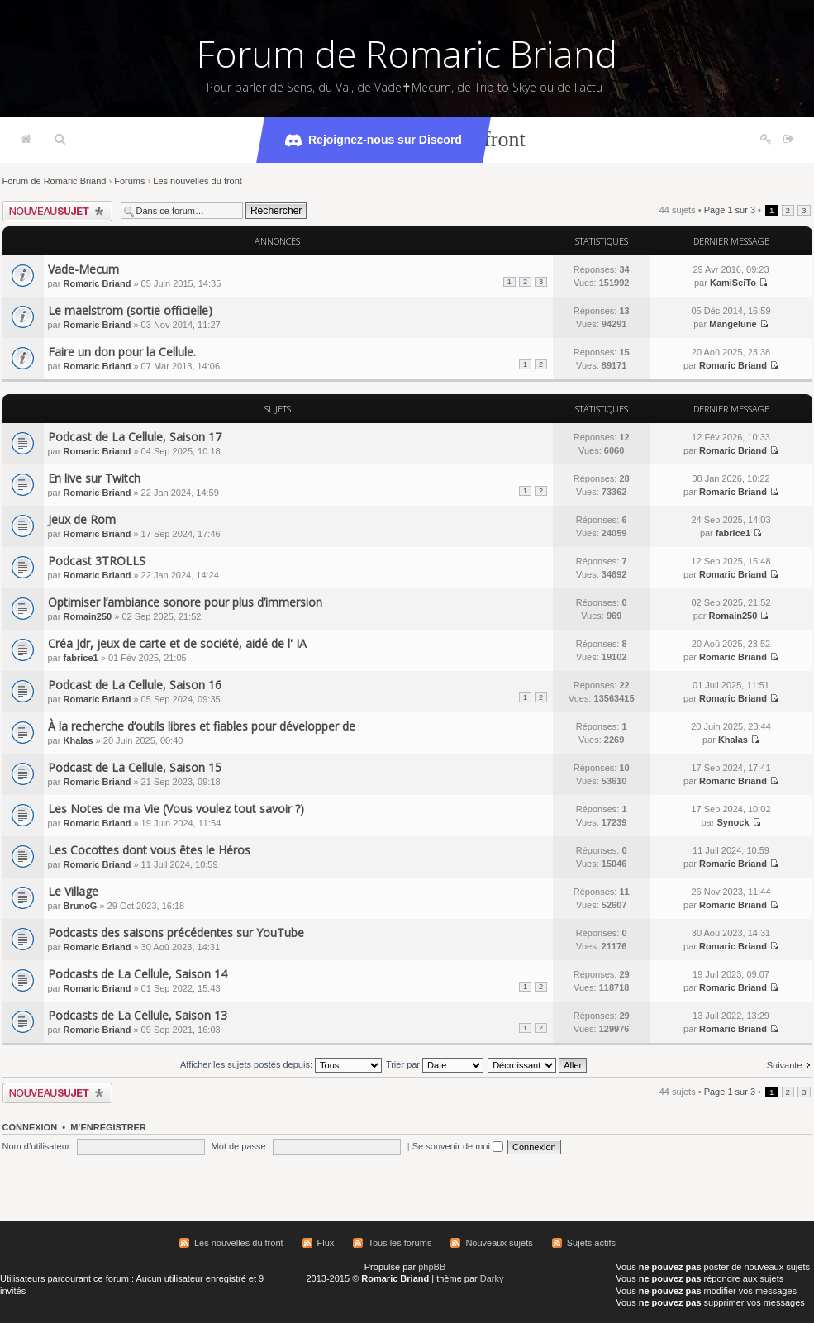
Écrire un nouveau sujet (57, 211)
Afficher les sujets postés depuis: (281, 1064)
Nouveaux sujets (498, 1243)
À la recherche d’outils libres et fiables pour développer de (201, 726)
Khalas (78, 740)
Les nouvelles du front (197, 181)
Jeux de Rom (82, 519)
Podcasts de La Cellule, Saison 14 (137, 974)
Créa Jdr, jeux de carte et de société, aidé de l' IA (177, 643)
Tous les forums (399, 1243)
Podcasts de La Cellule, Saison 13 (137, 1015)
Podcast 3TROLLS (96, 561)
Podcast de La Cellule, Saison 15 (134, 767)
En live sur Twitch (94, 478)
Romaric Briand (97, 283)
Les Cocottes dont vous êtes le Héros (149, 850)
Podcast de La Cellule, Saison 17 (134, 437)
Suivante (784, 1065)
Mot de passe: (240, 1146)
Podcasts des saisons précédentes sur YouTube (176, 932)
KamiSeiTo (733, 283)
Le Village (73, 891)
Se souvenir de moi (457, 1146)
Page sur (729, 210)
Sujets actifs (591, 1243)
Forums (129, 181)
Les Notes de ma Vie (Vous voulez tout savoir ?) (176, 808)
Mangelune (732, 324)
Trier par (434, 1064)
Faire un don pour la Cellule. (122, 351)
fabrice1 (733, 533)
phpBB (431, 1267)
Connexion (30, 1127)
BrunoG (80, 906)
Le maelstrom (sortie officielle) (130, 310)
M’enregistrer (108, 1127)
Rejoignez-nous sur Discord (373, 140)
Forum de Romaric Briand (407, 54)
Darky (492, 1278)
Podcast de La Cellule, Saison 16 (134, 684)
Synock (732, 822)
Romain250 (87, 616)
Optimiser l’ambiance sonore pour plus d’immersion (185, 602)
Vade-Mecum (83, 269)
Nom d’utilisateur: (37, 1146)
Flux (326, 1243)
